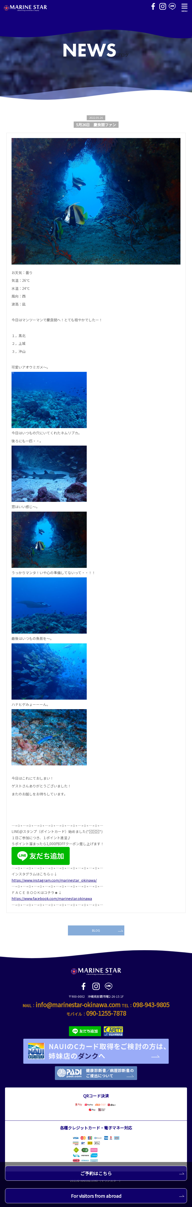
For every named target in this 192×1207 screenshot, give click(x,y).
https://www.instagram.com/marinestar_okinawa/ (54, 880)
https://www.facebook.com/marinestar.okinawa (52, 898)
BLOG (107, 930)
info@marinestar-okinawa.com (78, 1004)
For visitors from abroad (127, 1195)
